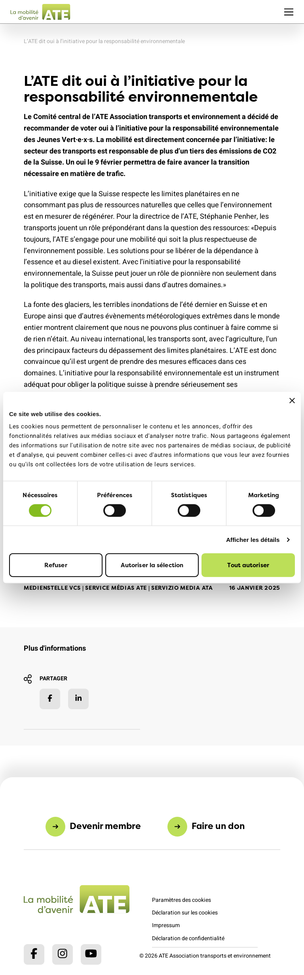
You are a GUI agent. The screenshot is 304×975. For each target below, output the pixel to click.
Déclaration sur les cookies (185, 913)
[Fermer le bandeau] (292, 400)
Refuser (55, 565)
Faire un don (218, 826)
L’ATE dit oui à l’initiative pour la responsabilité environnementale (104, 41)
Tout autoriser (248, 565)
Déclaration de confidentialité (188, 938)
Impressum (166, 925)
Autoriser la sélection (152, 565)
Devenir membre (105, 826)
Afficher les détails (252, 539)
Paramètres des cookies (181, 900)
